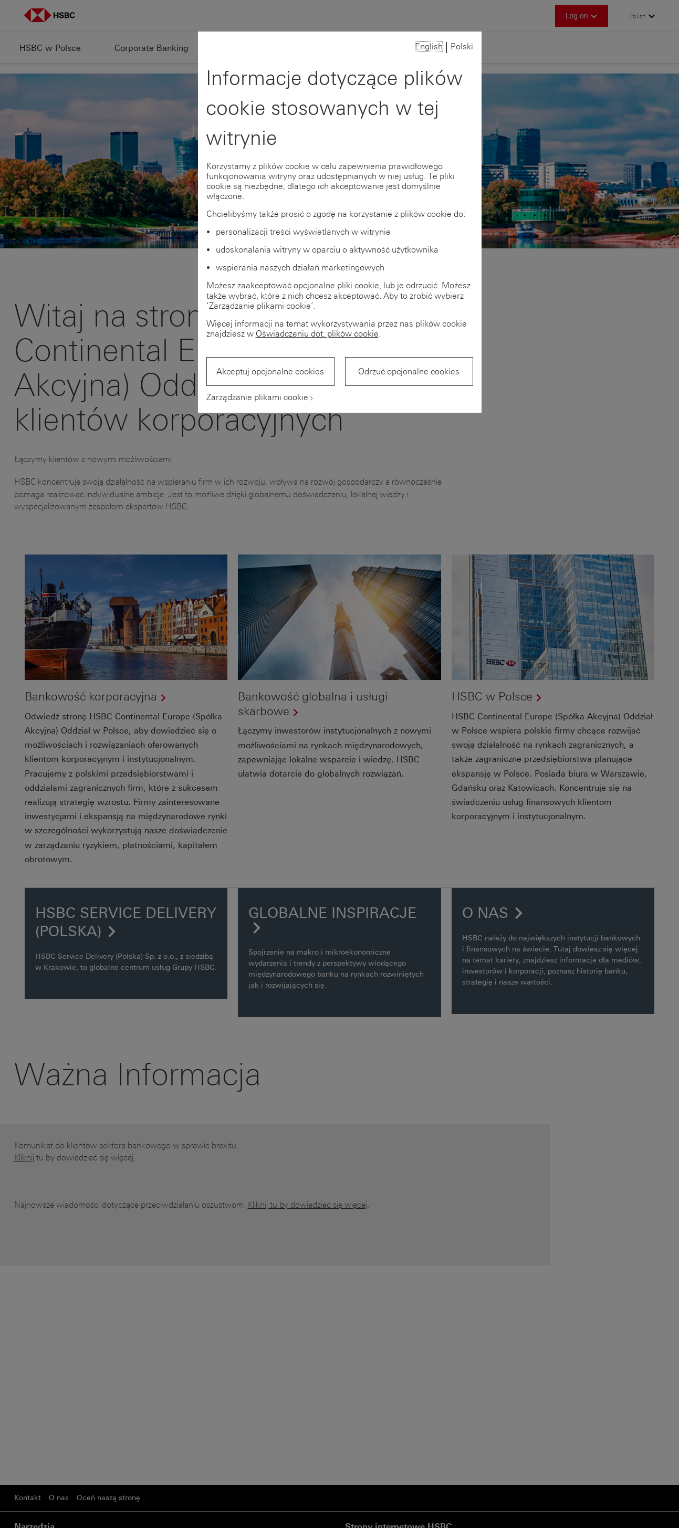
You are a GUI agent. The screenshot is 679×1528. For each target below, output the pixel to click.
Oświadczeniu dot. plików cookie (317, 334)
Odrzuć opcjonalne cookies (408, 371)
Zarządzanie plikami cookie (257, 397)
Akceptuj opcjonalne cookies (270, 371)
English (429, 46)
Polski (462, 46)
